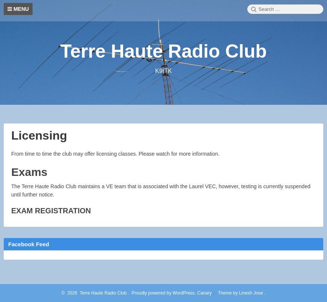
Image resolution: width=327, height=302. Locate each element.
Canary (205, 293)
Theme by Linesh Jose (241, 293)
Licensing (39, 135)
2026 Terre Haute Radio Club (95, 293)
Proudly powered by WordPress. (163, 293)
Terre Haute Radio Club (163, 51)
